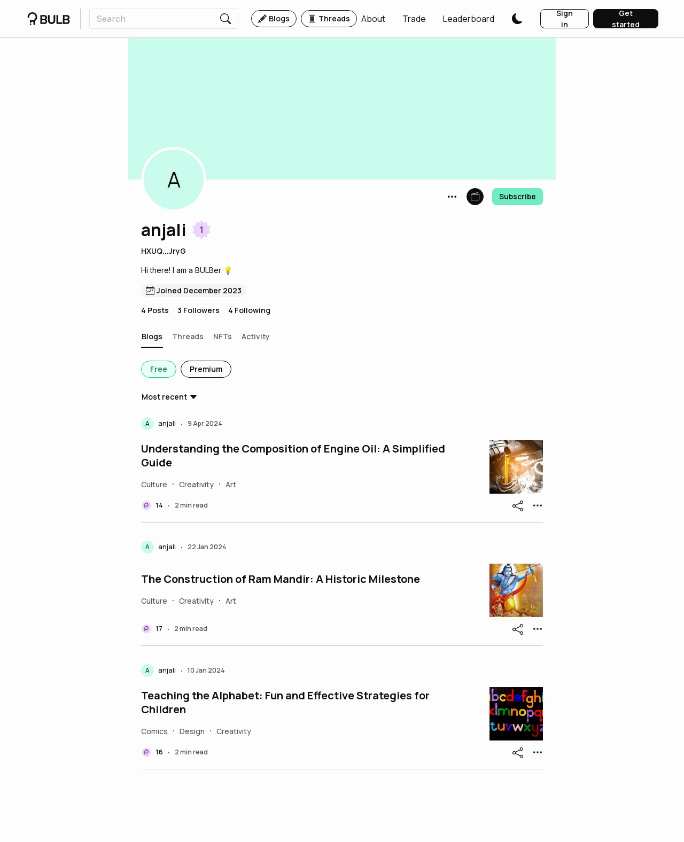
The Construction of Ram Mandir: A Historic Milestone (280, 579)
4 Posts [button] (155, 310)
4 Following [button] (249, 310)
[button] (373, 18)
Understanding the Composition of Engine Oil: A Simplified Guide (293, 456)
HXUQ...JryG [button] (163, 251)
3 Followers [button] (198, 310)
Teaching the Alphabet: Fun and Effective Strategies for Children (285, 702)
